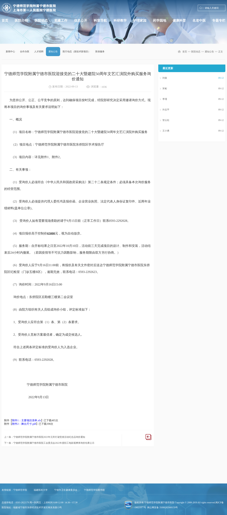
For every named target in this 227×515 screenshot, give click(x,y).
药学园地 (159, 20)
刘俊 (188, 78)
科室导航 (100, 20)
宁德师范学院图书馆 (94, 490)
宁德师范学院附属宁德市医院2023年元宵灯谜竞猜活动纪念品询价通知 (49, 437)
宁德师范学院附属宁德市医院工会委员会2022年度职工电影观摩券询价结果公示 (53, 443)
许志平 (188, 110)
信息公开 (80, 20)
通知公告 (53, 51)
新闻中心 (10, 51)
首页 (5, 20)
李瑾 (188, 99)
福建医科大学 (41, 490)
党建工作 (60, 20)
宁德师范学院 (20, 490)
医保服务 (100, 51)
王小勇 (188, 131)
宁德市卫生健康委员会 (65, 490)
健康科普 (179, 20)
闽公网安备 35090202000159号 (162, 507)
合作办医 (24, 51)
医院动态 (41, 20)
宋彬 (188, 88)
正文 (220, 52)
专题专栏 (218, 20)
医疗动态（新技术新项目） (76, 51)
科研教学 (120, 20)
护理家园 (139, 20)
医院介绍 (21, 20)
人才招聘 (38, 51)
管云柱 (188, 120)
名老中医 (199, 20)
